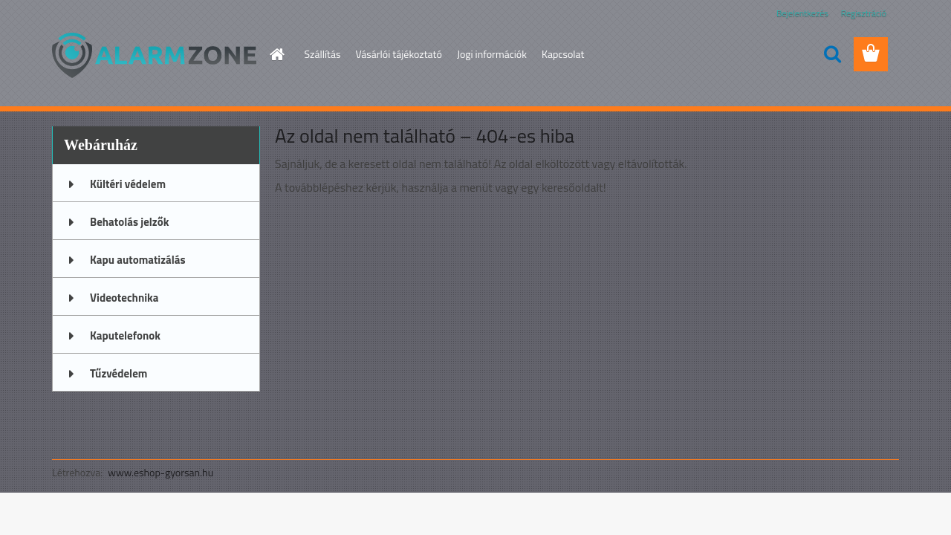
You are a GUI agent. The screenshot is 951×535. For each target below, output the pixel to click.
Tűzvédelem (118, 373)
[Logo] (154, 55)
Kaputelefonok (125, 335)
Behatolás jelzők (129, 221)
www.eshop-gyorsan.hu (160, 472)
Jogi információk (492, 54)
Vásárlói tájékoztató (398, 54)
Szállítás (323, 54)
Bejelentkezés (802, 13)
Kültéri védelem (128, 183)
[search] (832, 54)
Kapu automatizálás (138, 259)
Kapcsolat (563, 54)
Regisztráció (863, 13)
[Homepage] (276, 54)
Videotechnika (124, 297)
